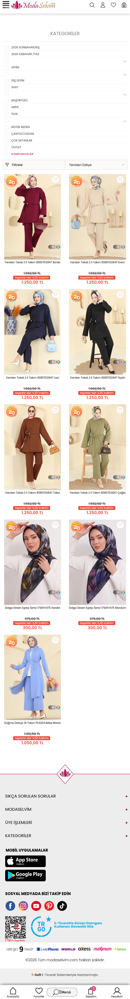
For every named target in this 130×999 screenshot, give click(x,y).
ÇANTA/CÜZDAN (22, 134)
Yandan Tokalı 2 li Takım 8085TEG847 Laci (32, 378)
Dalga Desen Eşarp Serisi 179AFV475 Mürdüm (97, 608)
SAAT (14, 87)
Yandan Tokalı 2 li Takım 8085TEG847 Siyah (97, 378)
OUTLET (16, 147)
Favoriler (39, 992)
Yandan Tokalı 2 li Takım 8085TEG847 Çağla (97, 493)
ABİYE (15, 107)
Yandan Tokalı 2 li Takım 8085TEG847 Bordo (32, 262)
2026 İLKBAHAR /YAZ (25, 54)
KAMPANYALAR (22, 154)
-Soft (36, 975)
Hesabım (117, 992)
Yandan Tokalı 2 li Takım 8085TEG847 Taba (32, 493)
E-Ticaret (49, 975)
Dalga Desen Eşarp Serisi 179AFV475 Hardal (32, 608)
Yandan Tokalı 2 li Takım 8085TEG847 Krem (97, 262)
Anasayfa (13, 992)
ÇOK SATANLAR (21, 140)
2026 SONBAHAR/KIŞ (25, 47)
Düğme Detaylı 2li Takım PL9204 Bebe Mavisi (32, 723)
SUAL (14, 114)
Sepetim (91, 992)
